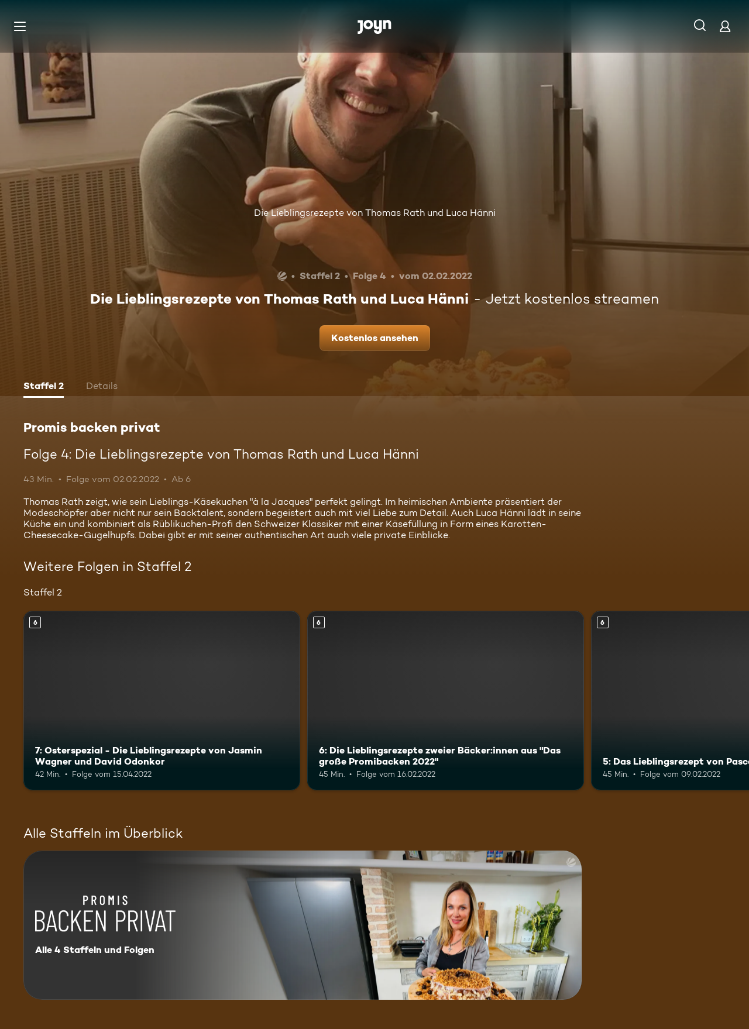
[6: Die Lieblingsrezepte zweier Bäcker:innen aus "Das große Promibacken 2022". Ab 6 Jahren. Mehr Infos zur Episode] (445, 700)
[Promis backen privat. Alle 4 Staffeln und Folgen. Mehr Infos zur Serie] (302, 925)
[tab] (43, 387)
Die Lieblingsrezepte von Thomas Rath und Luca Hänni (375, 212)
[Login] (725, 26)
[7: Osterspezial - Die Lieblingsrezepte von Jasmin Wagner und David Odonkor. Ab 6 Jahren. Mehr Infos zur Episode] (161, 700)
